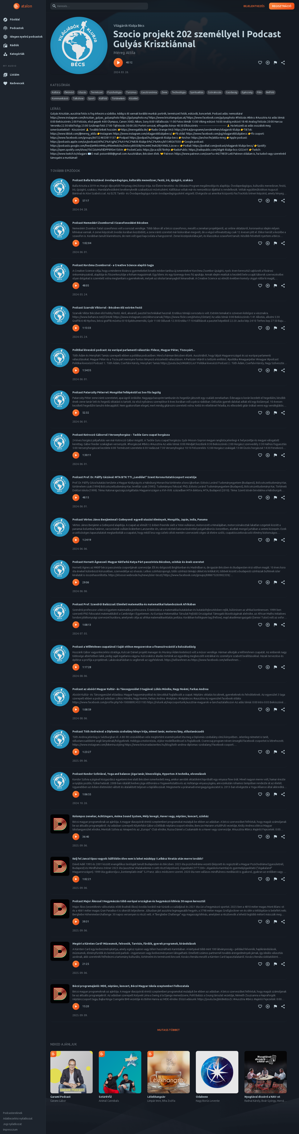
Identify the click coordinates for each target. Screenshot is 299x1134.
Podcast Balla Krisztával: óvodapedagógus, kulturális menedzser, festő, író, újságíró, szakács (132, 180)
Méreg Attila (124, 52)
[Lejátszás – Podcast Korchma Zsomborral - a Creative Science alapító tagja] (75, 285)
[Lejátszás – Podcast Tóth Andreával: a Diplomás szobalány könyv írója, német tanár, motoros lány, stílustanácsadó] (75, 751)
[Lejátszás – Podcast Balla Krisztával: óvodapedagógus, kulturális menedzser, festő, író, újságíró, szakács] (75, 200)
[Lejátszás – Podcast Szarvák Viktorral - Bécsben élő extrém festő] (75, 328)
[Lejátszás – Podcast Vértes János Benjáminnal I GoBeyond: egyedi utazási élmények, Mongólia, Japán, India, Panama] (75, 540)
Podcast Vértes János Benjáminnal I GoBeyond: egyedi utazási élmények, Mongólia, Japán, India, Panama (139, 519)
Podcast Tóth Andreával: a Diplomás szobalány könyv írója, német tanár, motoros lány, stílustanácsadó (138, 731)
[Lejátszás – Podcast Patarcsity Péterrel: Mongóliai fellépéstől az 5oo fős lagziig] (75, 412)
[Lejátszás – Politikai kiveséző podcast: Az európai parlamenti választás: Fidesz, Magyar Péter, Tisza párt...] (75, 370)
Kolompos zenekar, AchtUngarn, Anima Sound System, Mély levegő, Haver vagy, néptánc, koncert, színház (140, 816)
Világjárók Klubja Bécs (129, 25)
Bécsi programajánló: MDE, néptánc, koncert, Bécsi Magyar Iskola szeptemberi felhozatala (130, 986)
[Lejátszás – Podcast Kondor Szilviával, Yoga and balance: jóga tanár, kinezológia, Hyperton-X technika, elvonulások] (75, 794)
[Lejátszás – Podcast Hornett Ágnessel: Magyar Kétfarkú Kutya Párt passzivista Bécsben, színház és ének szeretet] (75, 582)
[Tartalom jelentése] (275, 62)
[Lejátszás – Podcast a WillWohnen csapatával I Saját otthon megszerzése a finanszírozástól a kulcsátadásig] (75, 667)
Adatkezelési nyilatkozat (17, 1118)
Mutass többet (168, 1030)
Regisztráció (281, 6)
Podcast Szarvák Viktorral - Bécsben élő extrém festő (107, 307)
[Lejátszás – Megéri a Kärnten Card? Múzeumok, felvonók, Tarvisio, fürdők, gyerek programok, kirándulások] (75, 964)
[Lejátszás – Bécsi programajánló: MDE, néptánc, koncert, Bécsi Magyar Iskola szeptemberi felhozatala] (75, 1006)
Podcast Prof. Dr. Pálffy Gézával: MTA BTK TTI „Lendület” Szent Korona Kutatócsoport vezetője (134, 477)
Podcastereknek (12, 1113)
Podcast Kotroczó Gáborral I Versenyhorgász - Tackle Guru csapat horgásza (121, 434)
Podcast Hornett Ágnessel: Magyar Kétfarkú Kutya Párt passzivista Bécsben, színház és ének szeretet (138, 561)
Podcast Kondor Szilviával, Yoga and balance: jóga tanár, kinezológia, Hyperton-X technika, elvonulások (139, 773)
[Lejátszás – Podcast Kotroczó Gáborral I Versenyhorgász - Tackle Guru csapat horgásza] (75, 455)
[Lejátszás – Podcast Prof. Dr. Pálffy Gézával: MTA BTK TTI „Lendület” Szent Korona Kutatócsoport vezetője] (75, 497)
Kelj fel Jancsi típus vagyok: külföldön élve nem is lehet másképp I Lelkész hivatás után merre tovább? (137, 858)
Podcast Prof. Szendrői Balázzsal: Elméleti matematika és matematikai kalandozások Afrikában (134, 604)
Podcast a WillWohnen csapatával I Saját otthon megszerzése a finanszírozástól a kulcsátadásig (134, 646)
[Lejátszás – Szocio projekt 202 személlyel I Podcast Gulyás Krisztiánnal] (118, 62)
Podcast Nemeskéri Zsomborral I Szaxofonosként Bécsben (110, 222)
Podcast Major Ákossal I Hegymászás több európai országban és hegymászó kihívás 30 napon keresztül (138, 901)
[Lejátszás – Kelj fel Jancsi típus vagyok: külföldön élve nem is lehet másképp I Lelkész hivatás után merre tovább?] (75, 879)
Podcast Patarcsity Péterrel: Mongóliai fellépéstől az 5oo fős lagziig (116, 392)
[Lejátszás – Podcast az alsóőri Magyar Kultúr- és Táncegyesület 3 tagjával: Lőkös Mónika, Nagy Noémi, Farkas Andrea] (75, 709)
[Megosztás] (283, 62)
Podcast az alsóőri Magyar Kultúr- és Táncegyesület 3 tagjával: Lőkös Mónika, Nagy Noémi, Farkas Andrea (140, 689)
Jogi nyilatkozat (12, 1124)
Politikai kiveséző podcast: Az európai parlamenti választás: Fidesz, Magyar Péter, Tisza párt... (133, 350)
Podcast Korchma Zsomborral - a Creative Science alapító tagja (113, 265)
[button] (23, 19)
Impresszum (10, 1129)
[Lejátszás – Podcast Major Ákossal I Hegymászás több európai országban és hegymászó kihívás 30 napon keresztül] (75, 921)
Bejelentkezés (254, 6)
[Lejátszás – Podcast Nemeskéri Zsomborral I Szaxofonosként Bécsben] (75, 243)
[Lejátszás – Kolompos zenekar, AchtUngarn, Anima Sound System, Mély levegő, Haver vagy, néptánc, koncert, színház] (75, 836)
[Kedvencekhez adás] (260, 62)
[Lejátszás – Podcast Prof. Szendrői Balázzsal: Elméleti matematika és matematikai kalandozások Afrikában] (75, 624)
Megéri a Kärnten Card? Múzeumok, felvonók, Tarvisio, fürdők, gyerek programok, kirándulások (134, 943)
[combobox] (98, 6)
